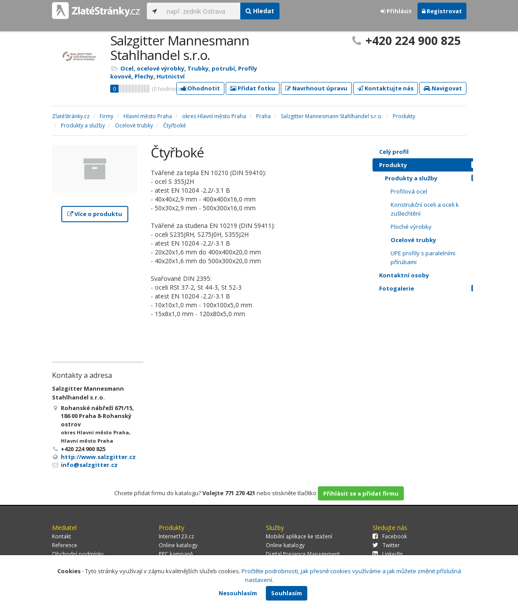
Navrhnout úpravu (316, 88)
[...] (201, 11)
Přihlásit (396, 11)
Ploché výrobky (411, 227)
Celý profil (394, 152)
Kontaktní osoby (430, 275)
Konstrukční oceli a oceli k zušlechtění (425, 209)
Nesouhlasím (238, 593)
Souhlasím (286, 593)
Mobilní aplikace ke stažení (299, 536)
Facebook (390, 536)
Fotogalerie (430, 288)
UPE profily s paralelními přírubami (423, 257)
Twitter (386, 545)
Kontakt (61, 536)
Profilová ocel (409, 191)
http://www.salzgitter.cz (98, 457)
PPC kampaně (176, 554)
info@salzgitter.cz (89, 465)
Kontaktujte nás (386, 88)
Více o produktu (94, 214)
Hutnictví (171, 76)
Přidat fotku (252, 88)
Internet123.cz (176, 536)
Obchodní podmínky (78, 554)
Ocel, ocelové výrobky (152, 68)
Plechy (143, 76)
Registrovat (442, 11)
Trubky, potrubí (211, 68)
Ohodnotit (200, 88)
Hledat (260, 11)
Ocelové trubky (413, 240)
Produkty (430, 165)
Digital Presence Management (303, 554)
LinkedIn (388, 554)
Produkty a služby (433, 178)
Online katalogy (178, 545)
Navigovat (443, 88)
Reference (64, 545)
